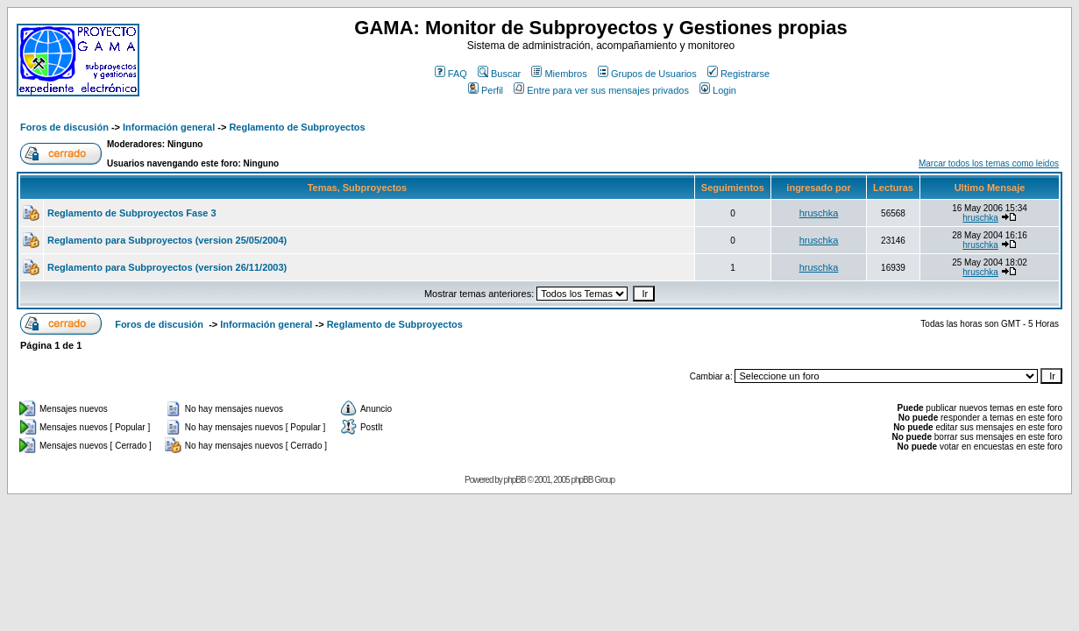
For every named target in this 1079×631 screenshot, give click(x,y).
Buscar (499, 73)
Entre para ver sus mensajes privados (601, 90)
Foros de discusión (64, 127)
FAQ (451, 73)
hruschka (819, 213)
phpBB (515, 480)
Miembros (558, 73)
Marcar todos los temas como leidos (989, 163)
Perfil (485, 90)
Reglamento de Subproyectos (297, 127)
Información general (169, 127)
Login (717, 90)
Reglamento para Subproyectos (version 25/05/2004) (167, 240)
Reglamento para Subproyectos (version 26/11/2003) (167, 267)
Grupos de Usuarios (647, 73)
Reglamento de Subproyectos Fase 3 (132, 213)
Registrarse (738, 73)
